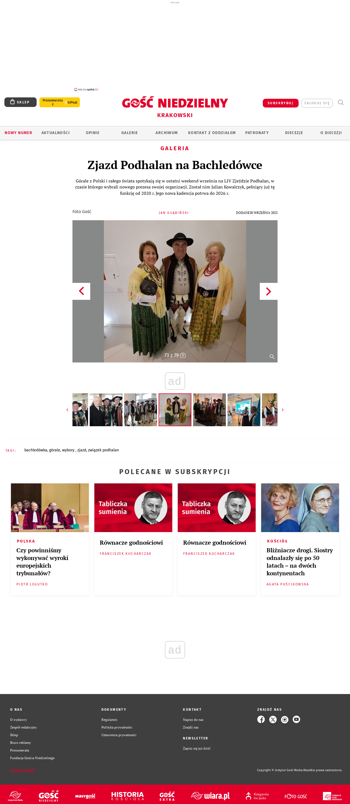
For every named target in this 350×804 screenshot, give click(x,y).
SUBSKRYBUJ (280, 100)
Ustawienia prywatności (118, 732)
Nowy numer (18, 129)
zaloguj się (317, 100)
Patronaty (257, 129)
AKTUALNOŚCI (56, 129)
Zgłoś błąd (22, 767)
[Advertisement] (175, 46)
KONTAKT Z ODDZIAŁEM (212, 129)
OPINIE (93, 129)
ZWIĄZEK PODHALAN (103, 447)
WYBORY (68, 447)
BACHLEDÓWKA (35, 447)
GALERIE (129, 129)
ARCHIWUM (167, 129)
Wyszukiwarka (341, 99)
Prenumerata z (53, 99)
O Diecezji (331, 129)
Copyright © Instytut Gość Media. (280, 767)
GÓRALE (54, 447)
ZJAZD (81, 447)
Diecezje (294, 129)
